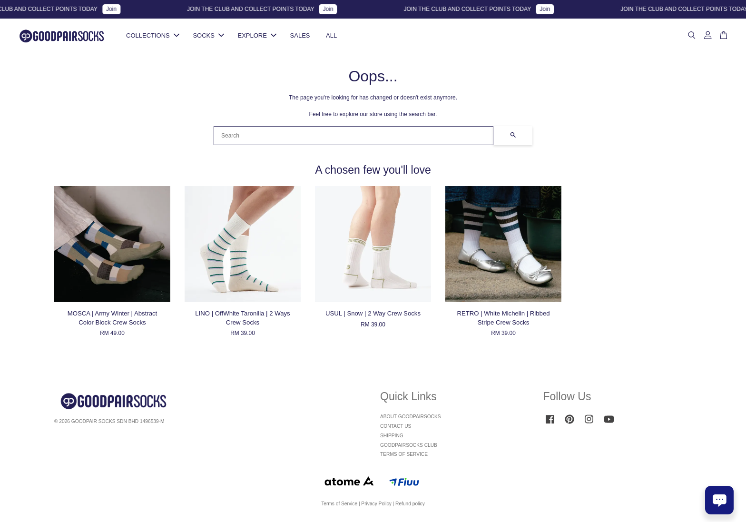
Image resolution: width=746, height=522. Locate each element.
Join (117, 9)
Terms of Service (339, 503)
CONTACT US (395, 426)
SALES (300, 35)
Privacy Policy (376, 503)
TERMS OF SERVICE (404, 454)
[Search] (353, 135)
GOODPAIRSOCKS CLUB (408, 445)
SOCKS (208, 35)
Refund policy (410, 503)
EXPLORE (257, 35)
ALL (331, 35)
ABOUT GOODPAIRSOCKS (410, 416)
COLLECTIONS (152, 35)
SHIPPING (391, 435)
